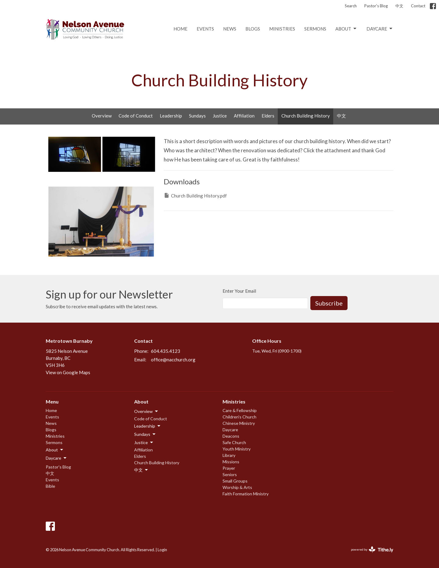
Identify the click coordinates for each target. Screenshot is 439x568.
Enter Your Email (239, 291)
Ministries (282, 28)
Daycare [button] (56, 458)
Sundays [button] (145, 434)
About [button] (55, 450)
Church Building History (305, 115)
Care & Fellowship (240, 410)
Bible (50, 486)
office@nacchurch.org (173, 359)
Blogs (252, 28)
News (229, 28)
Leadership (171, 115)
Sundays (197, 115)
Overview (102, 115)
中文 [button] (141, 470)
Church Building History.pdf (195, 195)
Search (351, 5)
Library (229, 455)
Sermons (315, 28)
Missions (231, 461)
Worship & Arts (237, 487)
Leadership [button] (147, 426)
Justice (220, 115)
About (346, 29)
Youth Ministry (237, 448)
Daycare (379, 29)
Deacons (231, 436)
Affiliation (244, 115)
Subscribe (329, 303)
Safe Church (234, 442)
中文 (399, 5)
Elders (268, 115)
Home (180, 28)
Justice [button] (144, 443)
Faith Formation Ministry (246, 493)
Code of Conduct (136, 115)
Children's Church (239, 416)
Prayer (229, 468)
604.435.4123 (165, 351)
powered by (372, 549)
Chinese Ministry (239, 423)
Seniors (230, 474)
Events (205, 28)
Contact (418, 5)
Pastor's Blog (376, 5)
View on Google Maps (68, 372)
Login (162, 549)
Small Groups (235, 480)
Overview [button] (146, 411)
